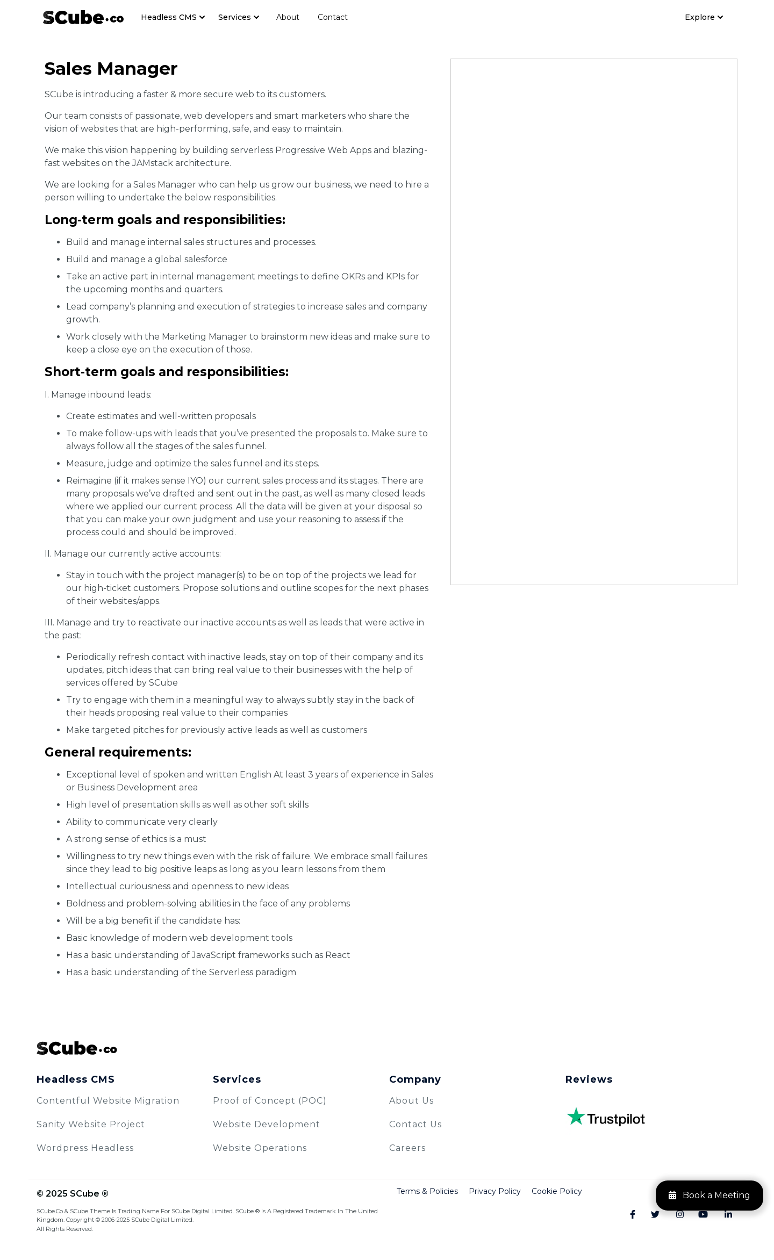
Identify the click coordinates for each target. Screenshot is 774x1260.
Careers (407, 1148)
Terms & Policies (427, 1191)
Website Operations (260, 1148)
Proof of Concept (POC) (270, 1101)
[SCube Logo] (387, 1048)
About (287, 17)
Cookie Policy (557, 1191)
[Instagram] (674, 1214)
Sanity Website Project (91, 1124)
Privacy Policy (495, 1191)
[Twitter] (650, 1214)
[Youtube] (698, 1214)
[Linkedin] (722, 1214)
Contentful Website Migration (108, 1101)
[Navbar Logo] (83, 17)
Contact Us (415, 1124)
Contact (333, 17)
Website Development (266, 1124)
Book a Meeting (709, 1195)
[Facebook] (626, 1214)
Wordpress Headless (85, 1148)
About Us (411, 1101)
